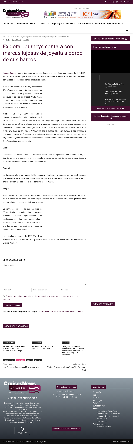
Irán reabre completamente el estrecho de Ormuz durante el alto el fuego (14, 348)
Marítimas (29, 360)
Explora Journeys (10, 73)
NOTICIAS (65, 342)
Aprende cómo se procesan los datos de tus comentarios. (62, 311)
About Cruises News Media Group (66, 429)
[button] (127, 30)
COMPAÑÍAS (37, 342)
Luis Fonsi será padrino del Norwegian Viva (21, 367)
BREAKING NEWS (9, 37)
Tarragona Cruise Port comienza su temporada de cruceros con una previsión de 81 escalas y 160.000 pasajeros (73, 350)
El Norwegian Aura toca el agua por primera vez (42, 347)
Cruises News (11, 40)
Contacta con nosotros (66, 387)
